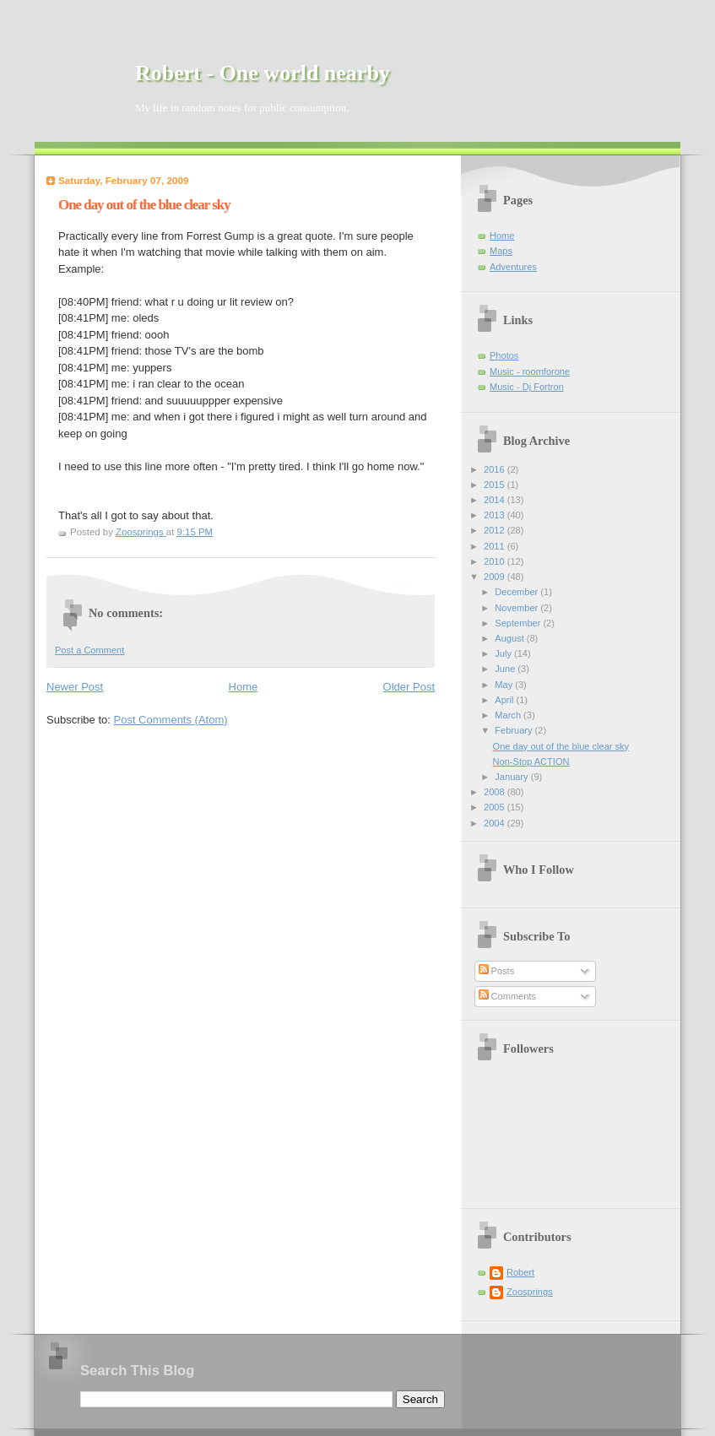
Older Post (409, 686)
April (505, 700)
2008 (495, 792)
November (517, 608)
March (509, 715)
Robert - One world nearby (262, 73)
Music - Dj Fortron (527, 387)
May (505, 685)
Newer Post (74, 686)
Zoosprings (529, 1292)
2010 (495, 561)
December (517, 592)
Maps (501, 251)
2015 (495, 485)
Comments (507, 996)
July (504, 653)
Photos (504, 355)
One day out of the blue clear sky (561, 746)
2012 (495, 530)
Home (243, 686)
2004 (495, 823)
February (514, 730)
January (512, 777)
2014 (495, 500)
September (519, 623)
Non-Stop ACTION (531, 761)
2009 (495, 577)
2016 (495, 469)
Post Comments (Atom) (171, 719)
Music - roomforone (530, 371)
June (506, 669)
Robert (520, 1272)
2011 (495, 546)
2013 (495, 515)
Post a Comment (89, 650)
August (510, 638)
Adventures (513, 267)
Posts (497, 971)
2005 (495, 807)
